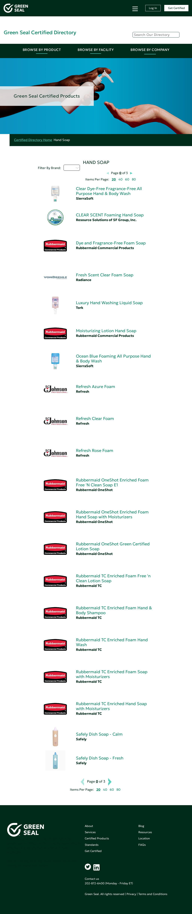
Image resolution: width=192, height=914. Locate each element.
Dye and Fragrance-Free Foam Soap (111, 243)
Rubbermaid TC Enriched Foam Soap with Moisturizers (111, 674)
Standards (91, 845)
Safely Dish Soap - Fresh (99, 758)
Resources (145, 832)
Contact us (92, 879)
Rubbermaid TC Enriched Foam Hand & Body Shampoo (114, 610)
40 (120, 179)
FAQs (142, 845)
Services (90, 832)
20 (114, 179)
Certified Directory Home (33, 140)
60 (127, 179)
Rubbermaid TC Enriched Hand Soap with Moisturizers (111, 706)
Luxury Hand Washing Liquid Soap (109, 302)
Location (144, 838)
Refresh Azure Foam (95, 386)
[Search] (156, 35)
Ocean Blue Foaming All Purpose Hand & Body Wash (113, 359)
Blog (141, 826)
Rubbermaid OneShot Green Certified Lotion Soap (113, 546)
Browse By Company (150, 50)
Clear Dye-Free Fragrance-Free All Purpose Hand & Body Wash (109, 191)
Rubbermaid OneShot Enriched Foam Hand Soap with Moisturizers (112, 514)
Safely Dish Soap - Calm (99, 734)
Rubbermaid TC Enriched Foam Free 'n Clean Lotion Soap (113, 578)
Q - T (72, 167)
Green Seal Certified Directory (40, 32)
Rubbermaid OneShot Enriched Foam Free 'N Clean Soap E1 (112, 482)
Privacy (131, 894)
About (89, 826)
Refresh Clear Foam (95, 418)
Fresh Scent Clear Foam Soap (104, 274)
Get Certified (176, 8)
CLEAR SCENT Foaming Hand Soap (110, 215)
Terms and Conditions (152, 894)
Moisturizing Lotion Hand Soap (106, 330)
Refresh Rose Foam (94, 450)
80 (134, 179)
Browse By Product (42, 50)
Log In (153, 8)
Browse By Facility (96, 50)
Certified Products (97, 838)
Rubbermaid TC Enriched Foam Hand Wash (112, 642)
